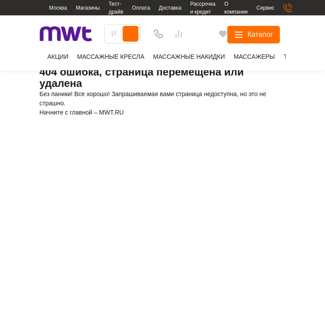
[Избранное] (237, 33)
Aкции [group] (53, 57)
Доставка (170, 8)
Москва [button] (58, 8)
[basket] (279, 33)
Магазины (88, 8)
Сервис (265, 8)
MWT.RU (111, 112)
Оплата (141, 8)
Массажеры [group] (254, 56)
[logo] (65, 34)
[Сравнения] (256, 33)
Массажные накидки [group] (189, 56)
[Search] (189, 34)
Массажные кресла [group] (111, 56)
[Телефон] (217, 34)
